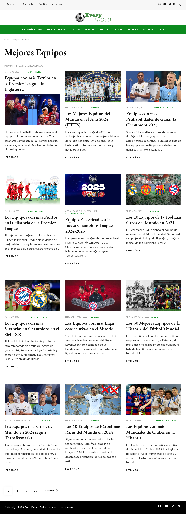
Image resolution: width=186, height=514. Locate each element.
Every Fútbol (31, 507)
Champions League (163, 107)
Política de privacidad (51, 4)
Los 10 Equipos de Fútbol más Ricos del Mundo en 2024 (93, 429)
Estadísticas (32, 29)
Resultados (56, 29)
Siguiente (51, 491)
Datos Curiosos (82, 29)
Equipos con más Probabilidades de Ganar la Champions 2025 (151, 119)
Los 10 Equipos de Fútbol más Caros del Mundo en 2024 (153, 220)
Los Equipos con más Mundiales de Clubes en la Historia (150, 432)
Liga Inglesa (35, 72)
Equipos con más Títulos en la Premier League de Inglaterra (30, 83)
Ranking (95, 107)
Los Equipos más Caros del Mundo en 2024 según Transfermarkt (29, 432)
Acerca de (12, 4)
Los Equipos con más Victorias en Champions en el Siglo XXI (32, 328)
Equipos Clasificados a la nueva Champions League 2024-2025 (89, 225)
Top (161, 29)
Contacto (28, 4)
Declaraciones (111, 29)
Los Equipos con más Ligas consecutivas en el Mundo (89, 326)
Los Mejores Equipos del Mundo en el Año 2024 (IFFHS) (87, 119)
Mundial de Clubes (165, 420)
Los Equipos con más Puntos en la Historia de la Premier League (31, 222)
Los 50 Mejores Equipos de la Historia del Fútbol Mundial (153, 326)
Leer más (11, 157)
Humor (133, 29)
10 (36, 490)
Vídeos (148, 29)
